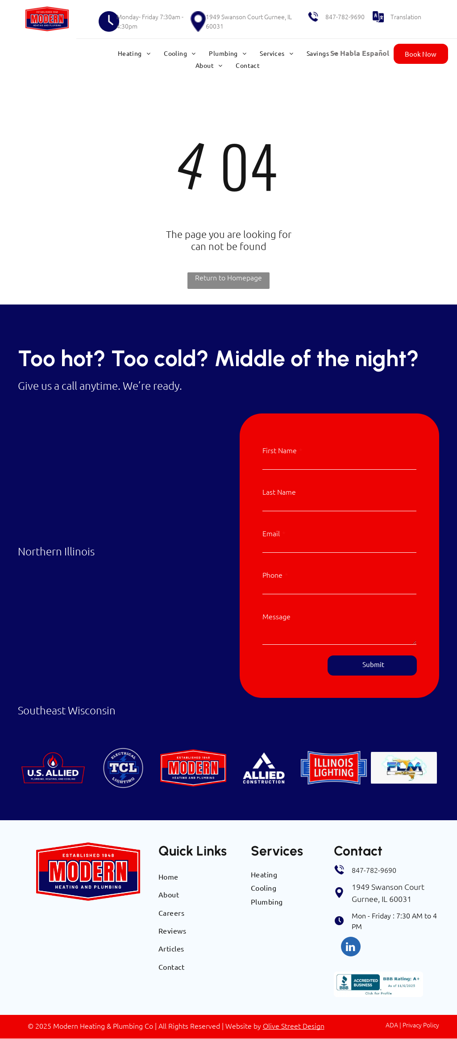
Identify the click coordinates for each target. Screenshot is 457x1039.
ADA (392, 1024)
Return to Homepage (228, 277)
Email (271, 533)
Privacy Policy (421, 1024)
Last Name (279, 492)
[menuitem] (134, 53)
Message (276, 616)
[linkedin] (351, 948)
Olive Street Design (293, 1026)
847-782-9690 (345, 16)
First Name (279, 450)
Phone (272, 575)
